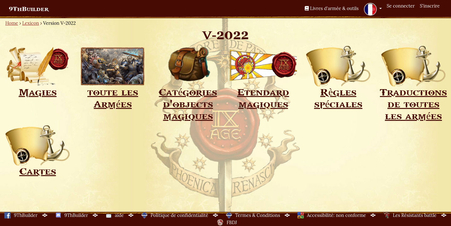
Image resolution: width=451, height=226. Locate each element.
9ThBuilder (29, 9)
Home (11, 23)
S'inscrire (430, 6)
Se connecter (401, 6)
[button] (372, 9)
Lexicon (30, 23)
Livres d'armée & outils (332, 8)
